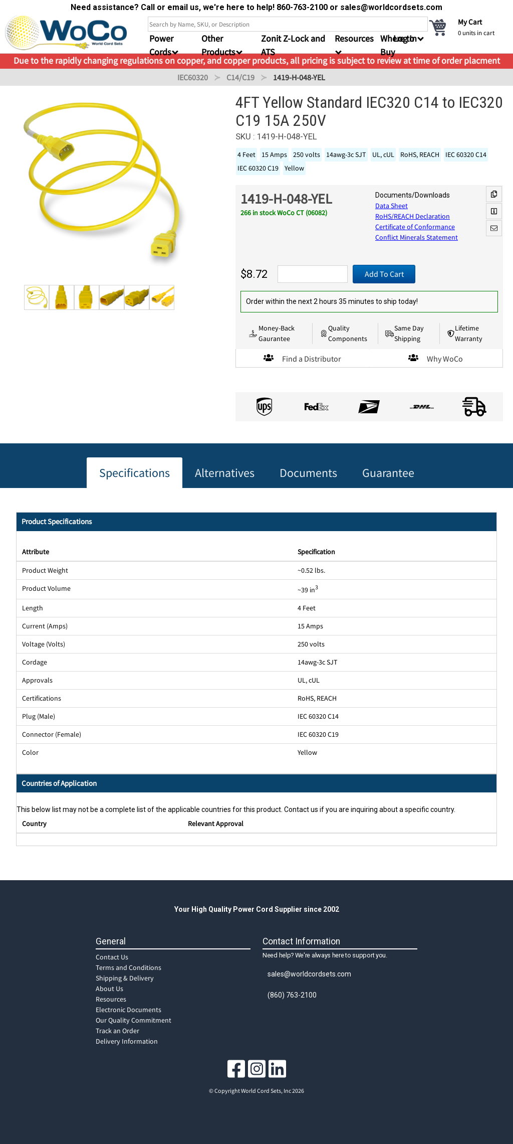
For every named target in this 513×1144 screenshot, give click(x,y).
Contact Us (112, 956)
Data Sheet (391, 205)
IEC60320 (192, 77)
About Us (109, 988)
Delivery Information (127, 1041)
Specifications (134, 472)
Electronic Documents (128, 1009)
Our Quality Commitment (133, 1020)
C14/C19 (240, 77)
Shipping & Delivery (125, 978)
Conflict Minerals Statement (416, 237)
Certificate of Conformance (415, 226)
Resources (111, 999)
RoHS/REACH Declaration (412, 216)
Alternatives (224, 472)
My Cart (470, 22)
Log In (405, 38)
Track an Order (117, 1030)
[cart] (468, 27)
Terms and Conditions (128, 967)
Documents (308, 472)
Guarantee (388, 472)
